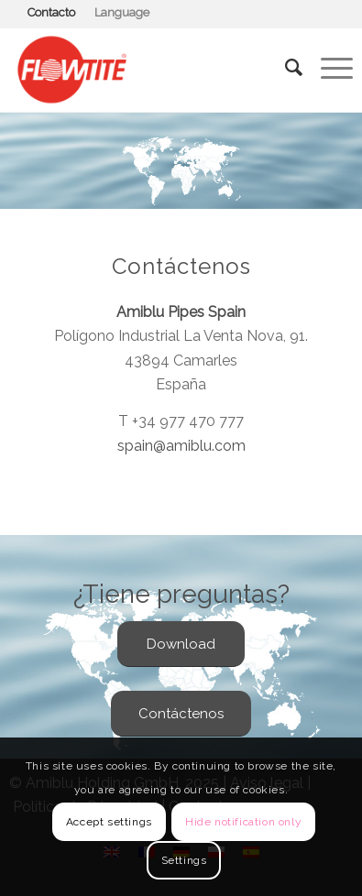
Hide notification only (243, 821)
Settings (184, 860)
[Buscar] (284, 67)
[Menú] (327, 67)
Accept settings (109, 821)
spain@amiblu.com (181, 445)
